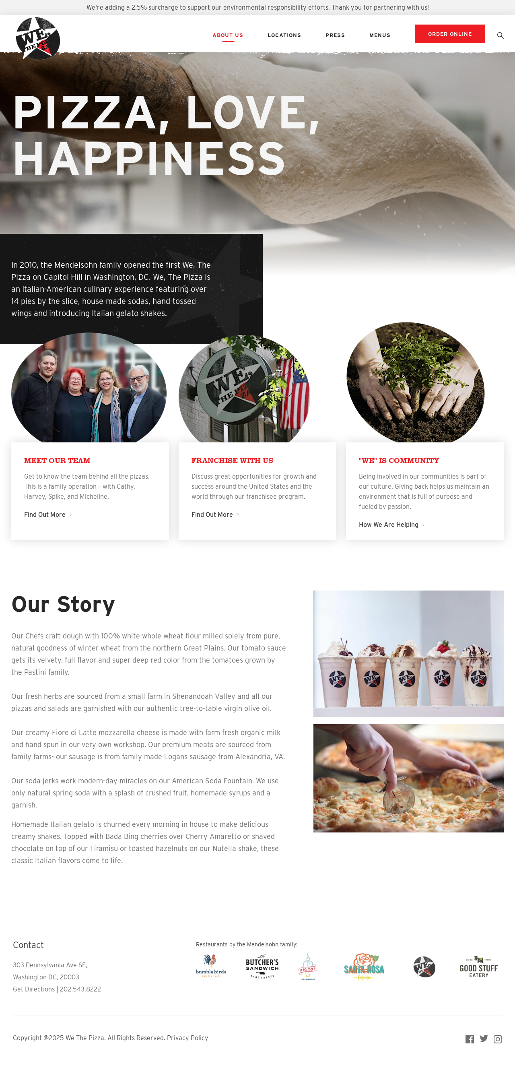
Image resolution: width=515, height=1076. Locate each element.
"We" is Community (399, 460)
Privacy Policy (187, 1038)
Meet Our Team (57, 460)
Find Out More (47, 514)
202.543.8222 (80, 989)
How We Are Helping (391, 525)
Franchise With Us (232, 460)
